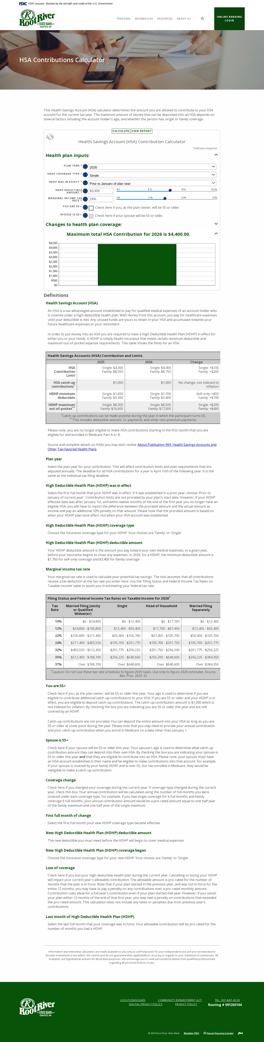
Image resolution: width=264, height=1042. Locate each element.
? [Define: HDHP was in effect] (85, 183)
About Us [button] (184, 18)
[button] (132, 155)
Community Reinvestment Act (180, 1000)
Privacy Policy (186, 1004)
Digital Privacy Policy (145, 1004)
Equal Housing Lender (220, 1033)
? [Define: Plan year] (85, 166)
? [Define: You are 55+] (85, 207)
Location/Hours (132, 1000)
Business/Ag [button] (144, 18)
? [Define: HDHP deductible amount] (85, 191)
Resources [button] (165, 18)
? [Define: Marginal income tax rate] (85, 199)
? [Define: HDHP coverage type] (85, 175)
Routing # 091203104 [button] (225, 1005)
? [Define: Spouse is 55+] (85, 215)
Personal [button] (124, 18)
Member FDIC (191, 1033)
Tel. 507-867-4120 (227, 1000)
